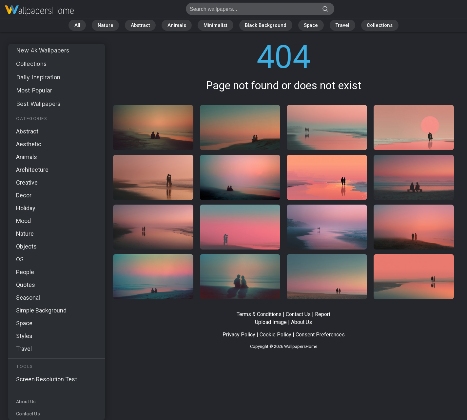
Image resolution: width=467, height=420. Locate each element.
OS (20, 259)
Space (312, 25)
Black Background (265, 25)
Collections (382, 25)
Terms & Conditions (259, 314)
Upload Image (271, 322)
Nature (103, 25)
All (74, 25)
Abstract (139, 25)
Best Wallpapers (39, 103)
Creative (27, 182)
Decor (23, 195)
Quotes (25, 284)
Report (322, 314)
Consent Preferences (320, 334)
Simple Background (41, 310)
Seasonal (28, 297)
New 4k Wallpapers (43, 50)
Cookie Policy (275, 334)
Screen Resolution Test (46, 379)
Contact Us (28, 413)
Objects (26, 246)
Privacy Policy (239, 334)
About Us (26, 401)
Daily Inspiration (38, 77)
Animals (175, 25)
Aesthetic (28, 144)
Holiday (25, 208)
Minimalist (215, 25)
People (25, 272)
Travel (345, 25)
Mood (23, 220)
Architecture (32, 169)
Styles (24, 335)
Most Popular (35, 90)
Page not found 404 (39, 10)
